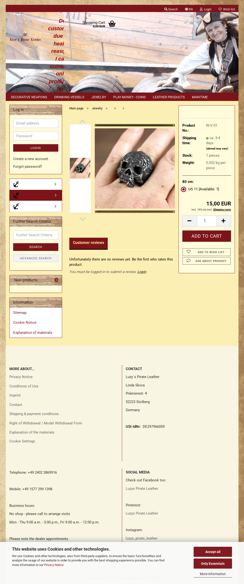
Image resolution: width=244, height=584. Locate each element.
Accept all (212, 552)
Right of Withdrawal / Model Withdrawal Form (45, 423)
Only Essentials (213, 563)
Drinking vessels (69, 97)
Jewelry (98, 97)
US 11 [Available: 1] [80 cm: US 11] (200, 189)
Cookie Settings (22, 441)
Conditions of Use (23, 386)
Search (35, 247)
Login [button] (205, 9)
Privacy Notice (54, 565)
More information (213, 574)
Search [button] (171, 9)
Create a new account (30, 159)
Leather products (169, 97)
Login (141, 272)
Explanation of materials (32, 332)
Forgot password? (27, 166)
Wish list (227, 9)
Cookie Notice (24, 322)
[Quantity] (207, 221)
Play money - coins (129, 97)
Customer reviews (88, 242)
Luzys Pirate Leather (142, 488)
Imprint (15, 395)
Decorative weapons (29, 97)
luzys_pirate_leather (141, 538)
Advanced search (36, 258)
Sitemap (19, 313)
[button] (188, 8)
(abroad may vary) (217, 148)
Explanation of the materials (31, 432)
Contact (15, 405)
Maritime (200, 97)
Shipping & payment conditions (34, 414)
